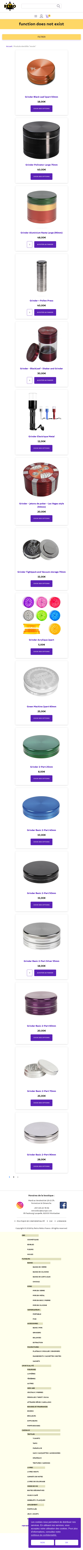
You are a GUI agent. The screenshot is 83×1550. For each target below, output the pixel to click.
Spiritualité (26, 1373)
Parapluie (36, 1460)
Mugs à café (32, 1510)
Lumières (30, 1382)
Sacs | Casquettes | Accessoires (46, 1466)
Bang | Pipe (36, 1333)
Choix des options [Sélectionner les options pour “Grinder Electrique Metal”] (41, 449)
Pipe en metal (38, 1299)
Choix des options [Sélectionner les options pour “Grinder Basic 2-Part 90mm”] (41, 1167)
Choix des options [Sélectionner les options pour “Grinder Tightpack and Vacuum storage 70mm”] (41, 584)
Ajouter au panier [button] (45, 245)
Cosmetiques (32, 1240)
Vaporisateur (32, 1314)
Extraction (36, 1349)
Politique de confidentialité (30, 1221)
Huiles (29, 1256)
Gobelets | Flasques (36, 1516)
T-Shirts (35, 1450)
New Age (30, 1397)
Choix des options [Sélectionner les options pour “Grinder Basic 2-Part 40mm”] (41, 842)
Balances (36, 1344)
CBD (22, 1235)
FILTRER (41, 37)
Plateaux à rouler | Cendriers (46, 1358)
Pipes (28, 1289)
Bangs (29, 1264)
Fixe (33, 1324)
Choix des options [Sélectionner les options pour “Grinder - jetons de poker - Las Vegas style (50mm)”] (41, 519)
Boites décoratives (35, 1505)
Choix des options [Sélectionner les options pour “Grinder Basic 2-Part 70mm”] (41, 1103)
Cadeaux (24, 1442)
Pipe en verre (37, 1294)
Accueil (9, 47)
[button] (47, 16)
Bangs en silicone (40, 1274)
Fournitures (32, 1354)
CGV (52, 1221)
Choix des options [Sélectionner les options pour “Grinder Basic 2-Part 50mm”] (41, 905)
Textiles (30, 1445)
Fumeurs (25, 1260)
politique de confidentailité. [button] (44, 1535)
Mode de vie (31, 1501)
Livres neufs (32, 1485)
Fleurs (29, 1250)
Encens (29, 1421)
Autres (29, 1392)
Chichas (35, 1285)
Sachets (35, 1369)
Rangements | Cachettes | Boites (47, 1363)
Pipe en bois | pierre (41, 1304)
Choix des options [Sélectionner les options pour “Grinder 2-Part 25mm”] (41, 779)
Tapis (33, 1455)
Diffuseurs (31, 1431)
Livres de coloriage (35, 1496)
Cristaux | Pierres (34, 1401)
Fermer (24, 1542)
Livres (29, 1481)
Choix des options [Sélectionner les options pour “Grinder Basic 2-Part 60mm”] (41, 1038)
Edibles (29, 1245)
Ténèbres (30, 1387)
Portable (36, 1319)
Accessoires (32, 1329)
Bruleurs (30, 1426)
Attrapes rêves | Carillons (39, 1412)
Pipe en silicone (39, 1310)
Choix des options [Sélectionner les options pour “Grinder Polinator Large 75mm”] (41, 177)
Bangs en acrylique (41, 1279)
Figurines (30, 1377)
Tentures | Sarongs (41, 1476)
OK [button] (66, 1542)
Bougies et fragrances (37, 1417)
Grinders (35, 1338)
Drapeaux (36, 1471)
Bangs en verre (38, 1269)
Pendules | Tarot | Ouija (37, 1407)
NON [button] (42, 1542)
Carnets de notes (34, 1491)
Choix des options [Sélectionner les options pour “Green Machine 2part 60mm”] (41, 718)
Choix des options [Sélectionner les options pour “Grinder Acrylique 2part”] (41, 652)
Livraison (63, 1221)
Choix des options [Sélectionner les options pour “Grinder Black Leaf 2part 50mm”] (41, 109)
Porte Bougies (33, 1437)
